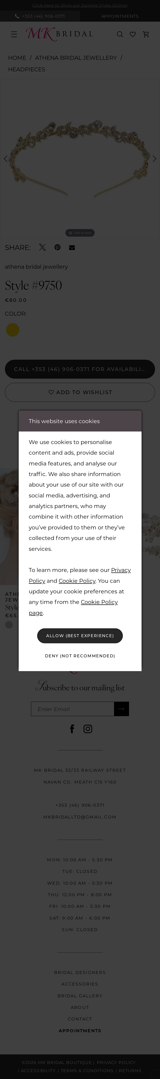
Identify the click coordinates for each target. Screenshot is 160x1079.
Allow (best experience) (80, 635)
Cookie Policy (77, 580)
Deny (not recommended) (80, 655)
